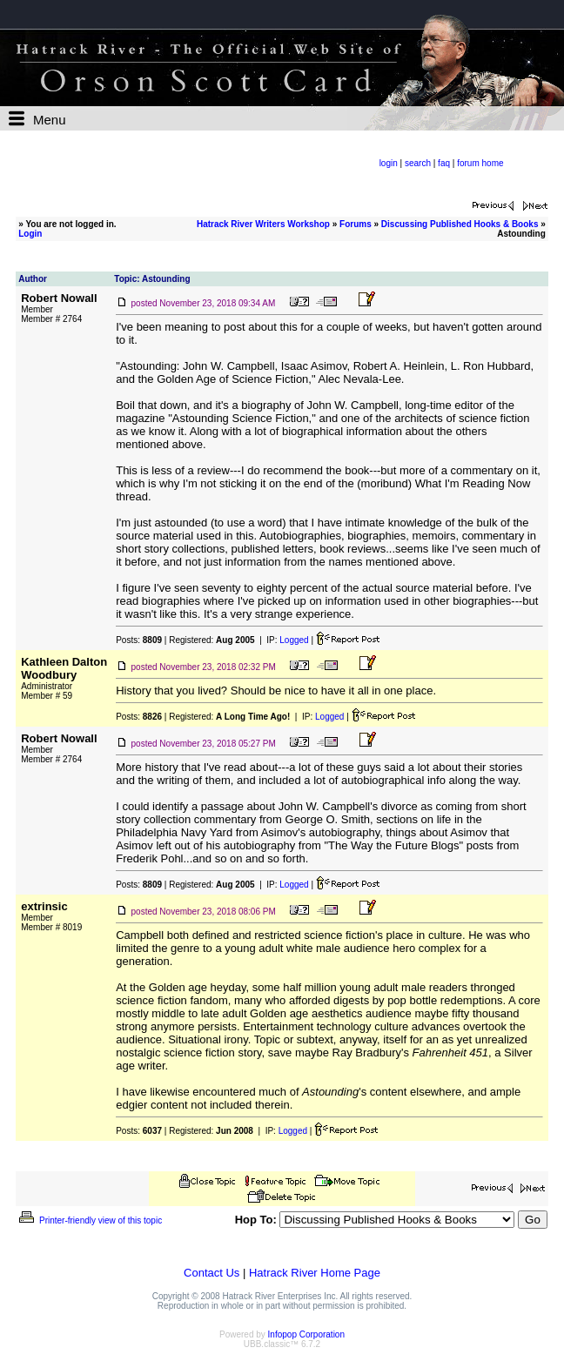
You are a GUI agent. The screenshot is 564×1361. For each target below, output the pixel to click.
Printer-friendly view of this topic (89, 1220)
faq (444, 163)
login (388, 163)
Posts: (139, 640)
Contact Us (211, 1272)
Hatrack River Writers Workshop (263, 224)
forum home (480, 163)
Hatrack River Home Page (314, 1272)
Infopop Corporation (306, 1334)
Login (30, 233)
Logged (293, 640)
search (418, 163)
